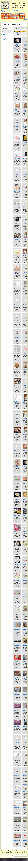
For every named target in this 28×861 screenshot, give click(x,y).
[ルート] (5, 34)
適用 (18, 34)
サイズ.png (17, 207)
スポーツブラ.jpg (18, 223)
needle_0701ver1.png (20, 759)
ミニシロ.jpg (17, 239)
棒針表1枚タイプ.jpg (19, 467)
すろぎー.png (17, 110)
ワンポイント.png (18, 385)
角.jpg (17, 548)
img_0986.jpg (17, 645)
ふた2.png (17, 158)
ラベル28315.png (18, 353)
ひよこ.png (17, 142)
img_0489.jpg (17, 629)
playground (7, 38)
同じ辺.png (17, 402)
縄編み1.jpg (17, 515)
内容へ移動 (24, 19)
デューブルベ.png (18, 256)
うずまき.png (17, 93)
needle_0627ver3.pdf (19, 742)
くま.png (16, 77)
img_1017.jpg (17, 661)
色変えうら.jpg (18, 531)
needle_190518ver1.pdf (20, 775)
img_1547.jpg (17, 710)
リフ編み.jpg (17, 369)
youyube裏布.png (18, 840)
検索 (13, 855)
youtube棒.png (18, 824)
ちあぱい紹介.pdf (18, 126)
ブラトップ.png (18, 272)
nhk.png (17, 791)
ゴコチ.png (17, 191)
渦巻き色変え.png (18, 483)
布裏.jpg (17, 434)
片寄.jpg (17, 499)
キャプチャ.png (18, 174)
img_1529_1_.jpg (18, 678)
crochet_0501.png (19, 613)
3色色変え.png (18, 596)
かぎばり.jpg (17, 61)
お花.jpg (17, 45)
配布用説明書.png (18, 564)
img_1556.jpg (17, 726)
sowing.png (17, 807)
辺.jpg (26, 548)
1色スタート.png (18, 580)
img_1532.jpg (17, 694)
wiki (5, 39)
